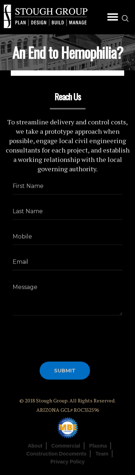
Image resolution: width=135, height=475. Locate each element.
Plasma (98, 446)
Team (101, 454)
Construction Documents (56, 454)
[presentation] (67, 335)
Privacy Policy (67, 462)
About (35, 446)
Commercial (65, 446)
